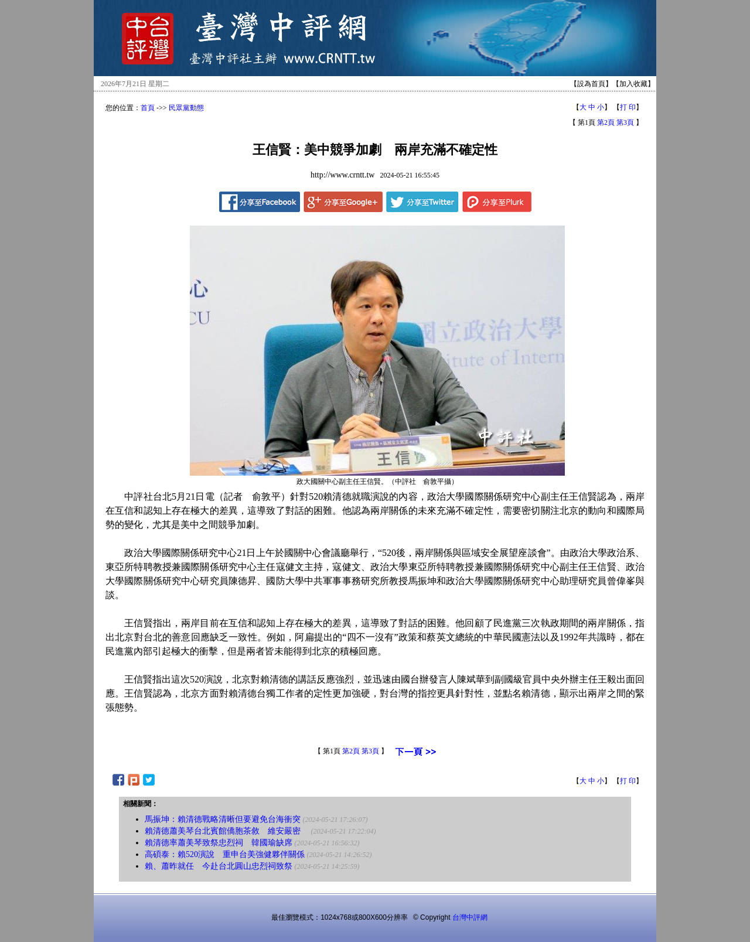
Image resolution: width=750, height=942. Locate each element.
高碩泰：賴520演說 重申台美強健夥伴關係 (225, 854)
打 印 (628, 107)
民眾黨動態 (186, 108)
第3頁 (625, 122)
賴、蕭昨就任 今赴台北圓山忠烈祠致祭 (218, 866)
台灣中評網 (470, 917)
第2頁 (606, 122)
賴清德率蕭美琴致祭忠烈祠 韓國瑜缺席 (218, 842)
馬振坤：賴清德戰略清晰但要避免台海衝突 (223, 819)
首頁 (148, 108)
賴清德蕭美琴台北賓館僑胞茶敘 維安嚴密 (227, 831)
